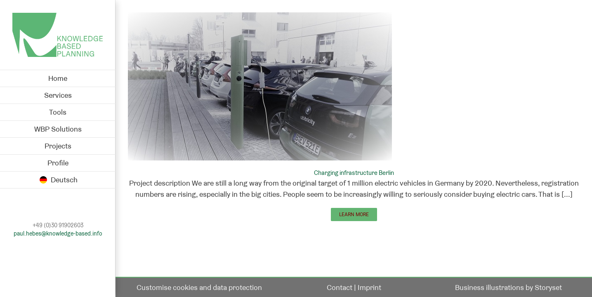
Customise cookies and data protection (199, 287)
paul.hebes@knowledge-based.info (58, 233)
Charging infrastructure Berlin (354, 173)
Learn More (354, 214)
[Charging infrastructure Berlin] (260, 18)
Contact (339, 287)
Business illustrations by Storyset (508, 287)
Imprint (369, 287)
